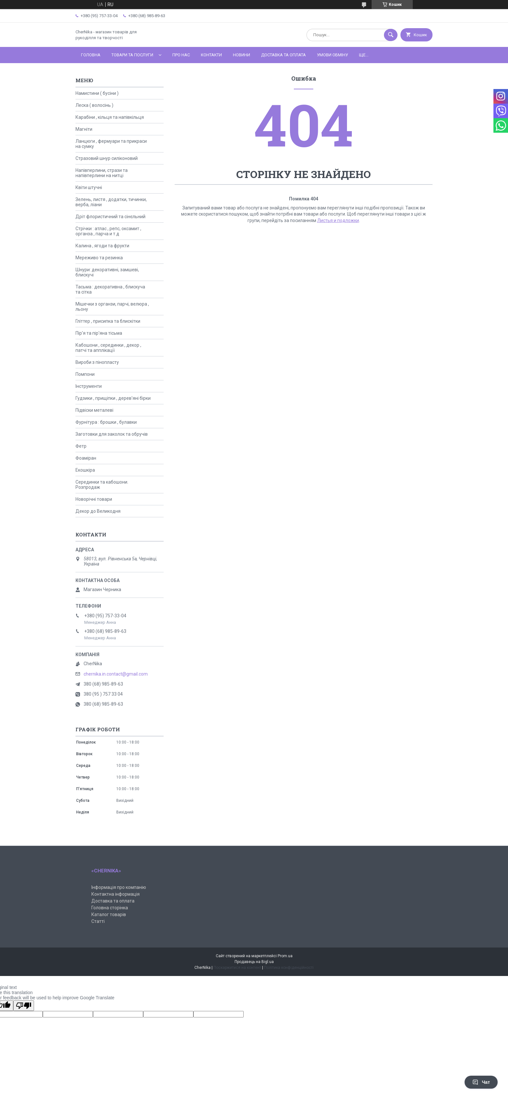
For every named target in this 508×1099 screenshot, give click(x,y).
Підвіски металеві (94, 410)
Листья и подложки (338, 220)
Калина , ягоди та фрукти (102, 245)
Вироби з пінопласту (97, 362)
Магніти (83, 129)
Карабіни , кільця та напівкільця (109, 117)
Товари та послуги (132, 54)
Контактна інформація (115, 894)
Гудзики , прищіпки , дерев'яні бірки (113, 398)
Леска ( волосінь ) (94, 105)
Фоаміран (85, 458)
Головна (90, 54)
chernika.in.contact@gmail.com (116, 674)
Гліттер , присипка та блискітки (107, 321)
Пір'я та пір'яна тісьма (98, 333)
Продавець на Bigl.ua (254, 961)
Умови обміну (332, 54)
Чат (481, 1082)
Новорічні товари (93, 499)
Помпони (85, 374)
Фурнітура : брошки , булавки (106, 422)
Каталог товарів (108, 914)
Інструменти (88, 386)
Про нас (181, 54)
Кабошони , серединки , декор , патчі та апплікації (108, 347)
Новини (241, 54)
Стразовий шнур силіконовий (106, 158)
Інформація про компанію (118, 887)
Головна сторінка (109, 907)
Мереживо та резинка (99, 257)
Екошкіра (85, 470)
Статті (98, 921)
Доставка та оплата (283, 54)
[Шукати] (391, 35)
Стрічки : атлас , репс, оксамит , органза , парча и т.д (108, 231)
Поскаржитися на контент (237, 967)
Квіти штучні (88, 187)
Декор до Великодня (98, 511)
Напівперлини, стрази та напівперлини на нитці (101, 173)
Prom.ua (285, 956)
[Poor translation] (23, 1005)
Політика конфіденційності (289, 967)
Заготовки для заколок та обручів (111, 434)
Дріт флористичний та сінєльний (110, 216)
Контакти (211, 54)
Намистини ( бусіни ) (97, 93)
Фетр (81, 446)
